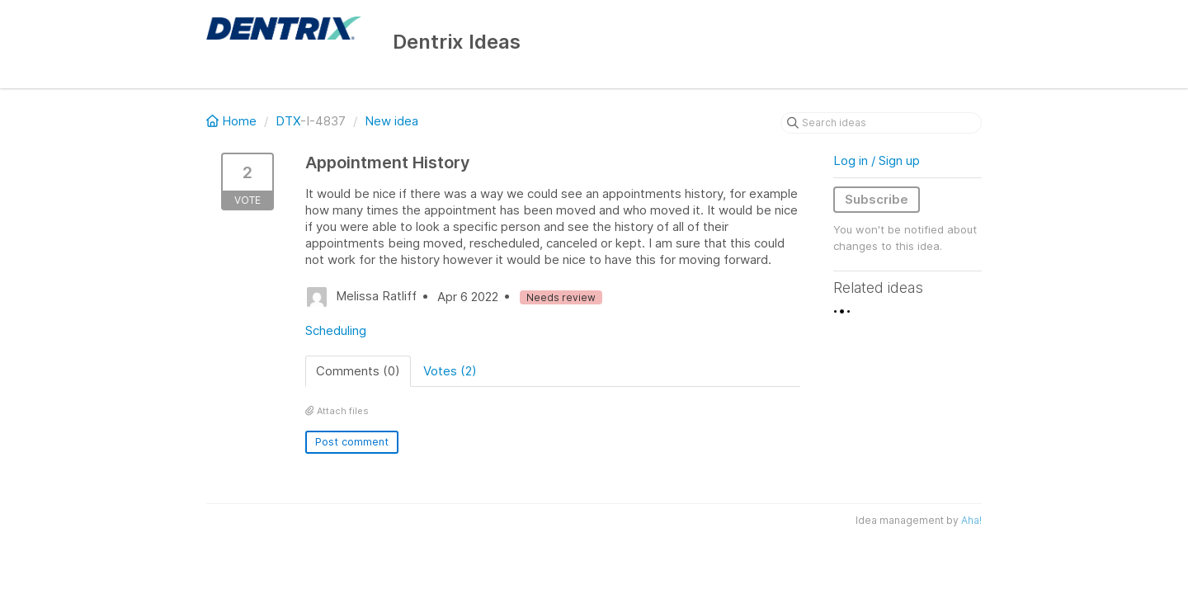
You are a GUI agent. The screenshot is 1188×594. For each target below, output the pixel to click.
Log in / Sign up (876, 160)
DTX (288, 121)
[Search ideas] (881, 123)
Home (233, 121)
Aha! (971, 520)
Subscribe (876, 199)
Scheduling (335, 330)
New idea (391, 121)
